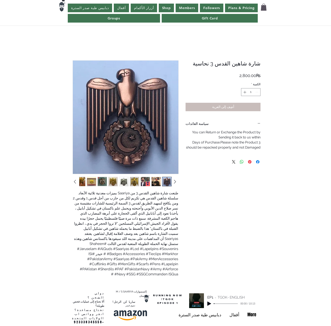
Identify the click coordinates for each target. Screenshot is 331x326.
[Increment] (244, 92)
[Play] (209, 304)
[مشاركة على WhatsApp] (241, 161)
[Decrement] (257, 92)
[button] (264, 7)
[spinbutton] (251, 92)
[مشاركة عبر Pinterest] (249, 161)
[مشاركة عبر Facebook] (257, 161)
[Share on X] (233, 161)
